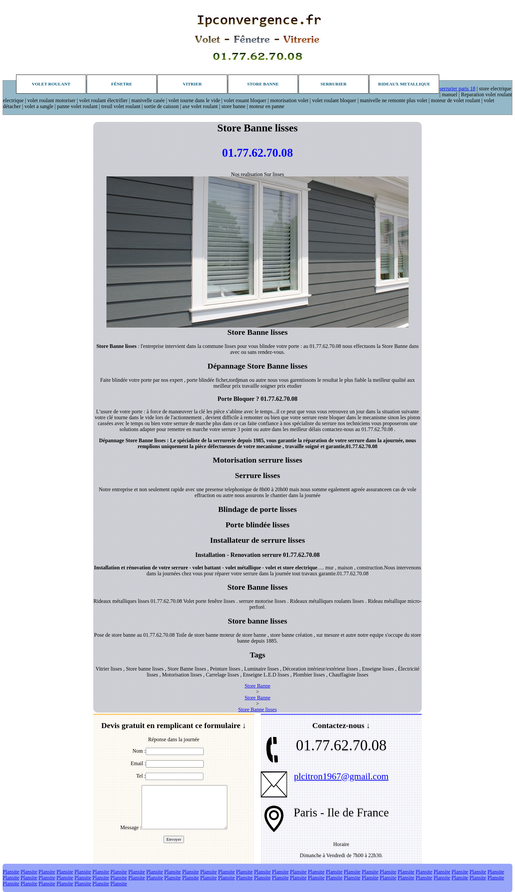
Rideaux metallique (404, 83)
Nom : (139, 751)
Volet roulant (51, 83)
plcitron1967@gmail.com (341, 776)
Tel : (141, 776)
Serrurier (334, 83)
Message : (130, 827)
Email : (138, 763)
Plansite (11, 872)
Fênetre (121, 83)
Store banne (263, 83)
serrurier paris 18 (457, 88)
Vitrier (192, 83)
